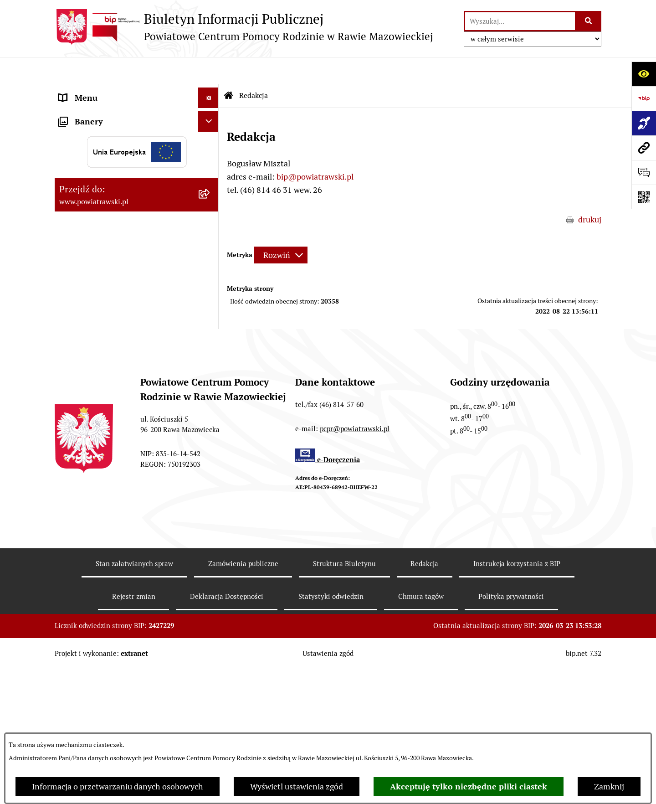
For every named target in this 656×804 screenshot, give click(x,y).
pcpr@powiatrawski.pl (355, 563)
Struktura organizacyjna (102, 132)
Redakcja (424, 698)
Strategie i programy (96, 152)
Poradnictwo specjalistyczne (110, 308)
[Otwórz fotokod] (643, 197)
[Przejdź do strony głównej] (244, 27)
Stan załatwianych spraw (134, 698)
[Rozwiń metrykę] (281, 228)
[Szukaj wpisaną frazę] (588, 21)
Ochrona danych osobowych (110, 349)
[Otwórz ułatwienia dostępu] (643, 74)
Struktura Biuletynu (344, 698)
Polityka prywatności (511, 731)
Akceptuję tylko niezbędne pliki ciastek (468, 786)
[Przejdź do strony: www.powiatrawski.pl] (643, 147)
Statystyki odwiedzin (331, 731)
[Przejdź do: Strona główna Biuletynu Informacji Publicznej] (229, 68)
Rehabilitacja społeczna (101, 288)
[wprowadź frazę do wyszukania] (520, 21)
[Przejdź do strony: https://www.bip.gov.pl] (643, 98)
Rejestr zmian (133, 731)
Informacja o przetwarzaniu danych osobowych (117, 786)
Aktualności (80, 234)
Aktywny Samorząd (94, 214)
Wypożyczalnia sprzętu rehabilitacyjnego (100, 261)
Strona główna (85, 91)
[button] (210, 173)
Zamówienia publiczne (99, 193)
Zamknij (609, 786)
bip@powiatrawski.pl (315, 149)
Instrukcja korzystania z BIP (516, 698)
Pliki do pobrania (89, 329)
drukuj (589, 192)
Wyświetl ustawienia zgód (296, 786)
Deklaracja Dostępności (226, 731)
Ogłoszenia (79, 173)
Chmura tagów (421, 731)
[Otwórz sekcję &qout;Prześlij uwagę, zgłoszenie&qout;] (643, 172)
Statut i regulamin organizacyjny (118, 111)
